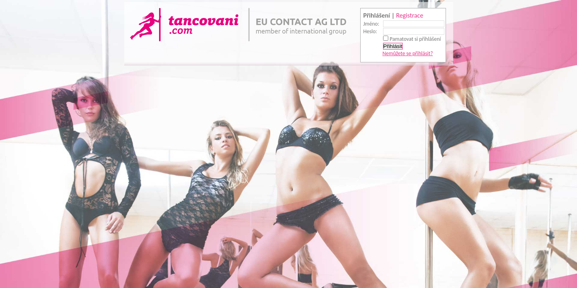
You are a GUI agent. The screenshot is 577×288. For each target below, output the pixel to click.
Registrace (409, 15)
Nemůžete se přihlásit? (408, 53)
